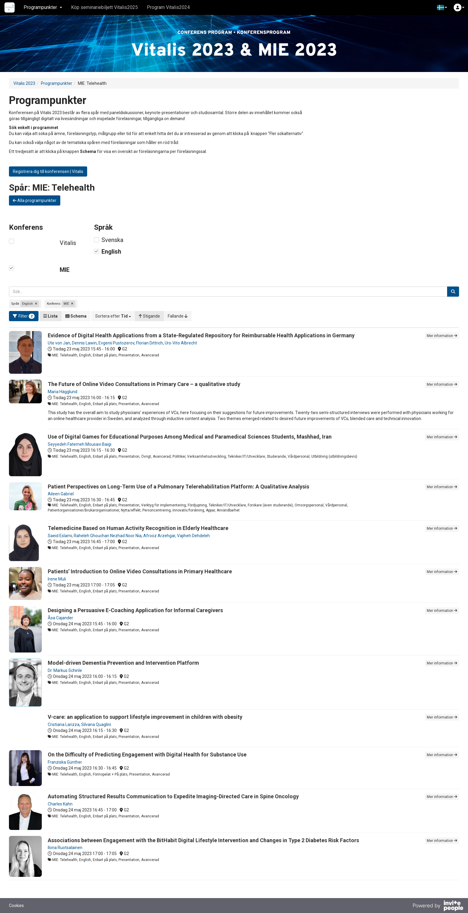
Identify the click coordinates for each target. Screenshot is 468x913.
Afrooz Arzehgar (159, 535)
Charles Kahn (60, 804)
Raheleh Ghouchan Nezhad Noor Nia (107, 535)
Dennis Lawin (84, 343)
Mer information (442, 336)
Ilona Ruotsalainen (65, 847)
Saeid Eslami (60, 535)
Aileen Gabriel (61, 493)
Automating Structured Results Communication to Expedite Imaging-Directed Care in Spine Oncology (173, 796)
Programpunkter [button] (43, 7)
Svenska (112, 239)
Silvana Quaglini (96, 724)
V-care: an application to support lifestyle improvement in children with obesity (145, 717)
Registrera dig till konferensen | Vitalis (48, 171)
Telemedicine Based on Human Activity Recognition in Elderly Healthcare (138, 528)
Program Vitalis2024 (168, 7)
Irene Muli (57, 579)
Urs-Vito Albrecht (181, 343)
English (111, 251)
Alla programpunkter (34, 200)
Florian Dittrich (149, 343)
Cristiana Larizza (63, 724)
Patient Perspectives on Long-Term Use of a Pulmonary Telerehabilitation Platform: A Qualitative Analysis (178, 486)
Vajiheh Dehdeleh (193, 535)
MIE (65, 269)
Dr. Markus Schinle (65, 670)
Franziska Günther (65, 762)
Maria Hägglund (62, 391)
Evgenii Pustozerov (116, 343)
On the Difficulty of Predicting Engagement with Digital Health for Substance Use (147, 754)
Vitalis (68, 242)
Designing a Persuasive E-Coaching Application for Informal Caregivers (135, 610)
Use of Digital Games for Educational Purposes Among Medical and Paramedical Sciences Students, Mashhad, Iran (190, 436)
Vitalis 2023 (24, 83)
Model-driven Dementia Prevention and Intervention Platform (123, 663)
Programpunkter (56, 83)
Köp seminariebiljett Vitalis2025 (104, 7)
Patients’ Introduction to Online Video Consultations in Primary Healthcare (140, 571)
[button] (442, 7)
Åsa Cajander (60, 617)
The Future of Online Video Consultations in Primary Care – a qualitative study (144, 384)
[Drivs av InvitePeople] (437, 906)
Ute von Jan (59, 343)
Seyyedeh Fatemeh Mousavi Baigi (79, 444)
